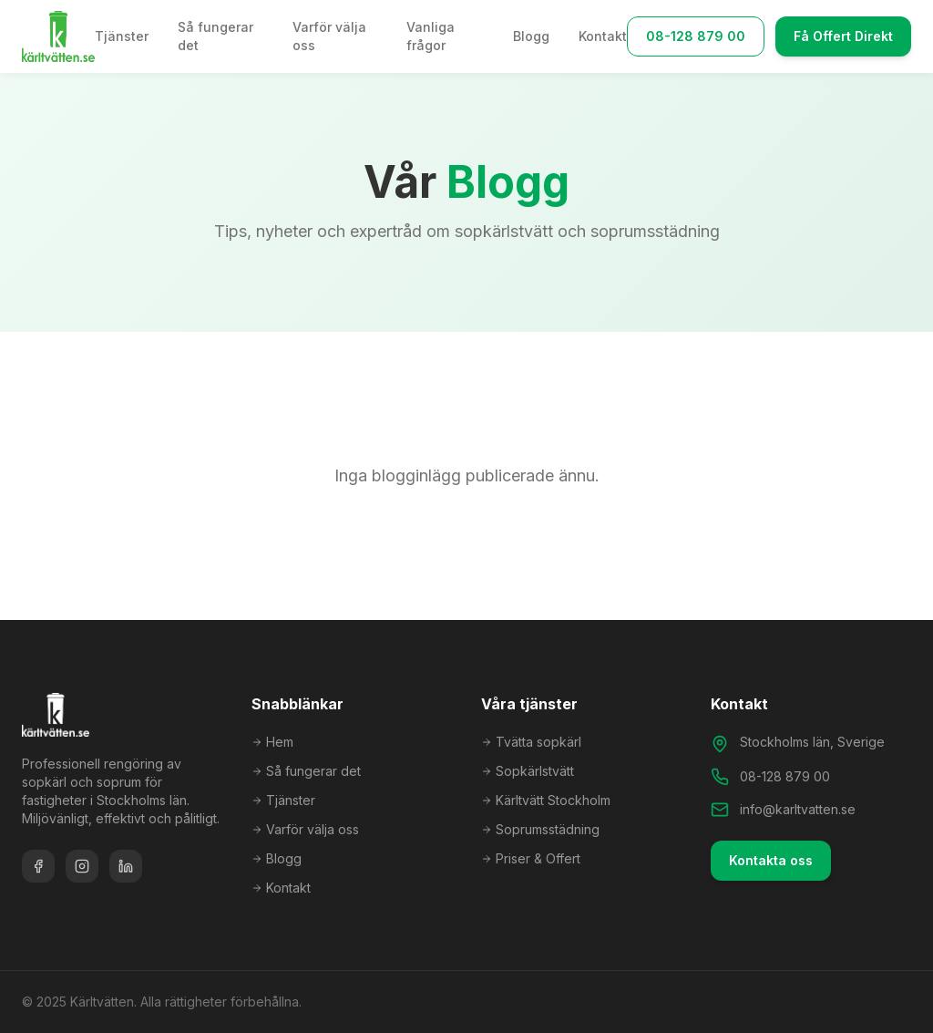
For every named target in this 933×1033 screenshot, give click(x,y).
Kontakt (603, 36)
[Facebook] (38, 866)
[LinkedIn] (125, 866)
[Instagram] (82, 866)
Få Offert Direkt (843, 36)
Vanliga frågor (430, 36)
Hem (272, 741)
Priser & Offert (530, 858)
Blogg (531, 36)
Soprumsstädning (540, 829)
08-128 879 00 (695, 36)
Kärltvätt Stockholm (545, 800)
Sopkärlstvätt (527, 771)
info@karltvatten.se (798, 809)
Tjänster (122, 36)
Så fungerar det (215, 36)
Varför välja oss (329, 36)
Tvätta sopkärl (531, 741)
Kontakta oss (771, 860)
